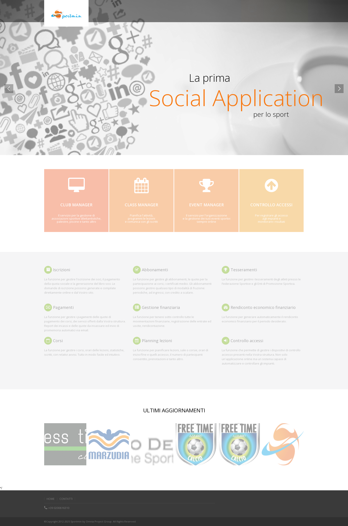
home (50, 499)
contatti (66, 499)
